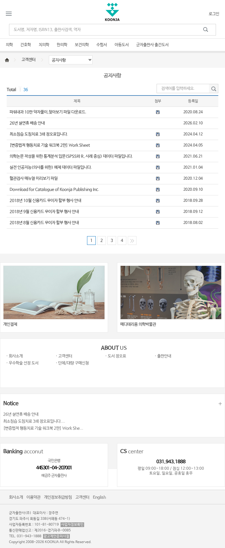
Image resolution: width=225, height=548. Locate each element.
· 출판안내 (163, 356)
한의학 (62, 45)
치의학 (44, 45)
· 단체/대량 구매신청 (72, 363)
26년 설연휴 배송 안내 (27, 123)
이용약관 (33, 497)
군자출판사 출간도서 (152, 45)
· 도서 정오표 (115, 356)
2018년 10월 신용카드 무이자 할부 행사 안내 (45, 200)
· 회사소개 (14, 356)
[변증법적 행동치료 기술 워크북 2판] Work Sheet (50, 145)
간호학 (25, 45)
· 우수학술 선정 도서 (22, 363)
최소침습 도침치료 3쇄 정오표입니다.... (34, 421)
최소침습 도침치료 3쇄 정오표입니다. (39, 134)
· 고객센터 (64, 356)
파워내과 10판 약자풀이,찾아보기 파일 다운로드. (48, 112)
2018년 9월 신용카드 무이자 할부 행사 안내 (44, 211)
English (99, 497)
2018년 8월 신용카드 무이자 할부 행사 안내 (44, 222)
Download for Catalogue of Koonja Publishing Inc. (54, 189)
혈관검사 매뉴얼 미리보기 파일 (34, 178)
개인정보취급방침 (58, 497)
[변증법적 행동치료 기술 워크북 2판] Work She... (43, 428)
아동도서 (122, 45)
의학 (9, 45)
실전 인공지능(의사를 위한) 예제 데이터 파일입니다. (51, 167)
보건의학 (82, 45)
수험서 (101, 45)
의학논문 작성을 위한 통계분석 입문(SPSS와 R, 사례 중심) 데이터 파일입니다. (71, 156)
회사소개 (16, 497)
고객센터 (29, 59)
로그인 (214, 14)
